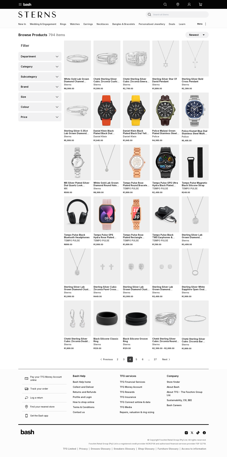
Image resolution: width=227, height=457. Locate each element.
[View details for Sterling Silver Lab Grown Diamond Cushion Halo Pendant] (195, 214)
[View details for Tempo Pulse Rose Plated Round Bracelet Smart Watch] (136, 162)
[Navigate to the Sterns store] (37, 14)
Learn (182, 24)
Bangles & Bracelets (123, 24)
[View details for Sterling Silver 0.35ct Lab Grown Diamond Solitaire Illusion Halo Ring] (77, 110)
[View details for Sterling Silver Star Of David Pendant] (165, 58)
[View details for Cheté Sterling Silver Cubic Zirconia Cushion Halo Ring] (106, 58)
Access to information (194, 448)
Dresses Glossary (101, 448)
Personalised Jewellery (152, 24)
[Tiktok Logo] (198, 434)
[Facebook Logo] (204, 434)
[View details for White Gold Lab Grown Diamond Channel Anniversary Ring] (77, 58)
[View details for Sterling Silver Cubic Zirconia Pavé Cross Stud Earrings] (106, 266)
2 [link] (117, 359)
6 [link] (142, 359)
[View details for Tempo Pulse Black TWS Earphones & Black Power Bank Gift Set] (165, 214)
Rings (63, 24)
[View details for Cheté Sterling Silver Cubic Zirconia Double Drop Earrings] (77, 318)
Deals (172, 24)
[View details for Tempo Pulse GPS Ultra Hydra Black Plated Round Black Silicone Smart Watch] (165, 162)
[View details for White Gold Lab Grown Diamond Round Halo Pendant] (106, 162)
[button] (177, 4)
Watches (75, 24)
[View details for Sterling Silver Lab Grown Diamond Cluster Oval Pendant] (77, 266)
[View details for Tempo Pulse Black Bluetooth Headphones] (77, 214)
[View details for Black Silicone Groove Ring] (136, 318)
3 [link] (124, 359)
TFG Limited (69, 448)
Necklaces (103, 24)
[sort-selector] (197, 35)
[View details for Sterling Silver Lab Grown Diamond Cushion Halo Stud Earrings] (165, 266)
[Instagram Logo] (186, 434)
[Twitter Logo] (192, 434)
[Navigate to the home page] (27, 4)
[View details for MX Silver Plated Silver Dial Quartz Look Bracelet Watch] (77, 162)
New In (22, 24)
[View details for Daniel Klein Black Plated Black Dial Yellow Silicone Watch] (136, 110)
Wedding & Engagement (43, 24)
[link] (106, 359)
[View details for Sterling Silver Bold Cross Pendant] (195, 58)
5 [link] (136, 359)
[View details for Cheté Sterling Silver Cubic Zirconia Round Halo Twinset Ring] (165, 318)
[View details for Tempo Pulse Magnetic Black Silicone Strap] (195, 162)
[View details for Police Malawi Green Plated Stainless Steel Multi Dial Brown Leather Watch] (165, 110)
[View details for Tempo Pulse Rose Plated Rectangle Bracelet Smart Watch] (136, 214)
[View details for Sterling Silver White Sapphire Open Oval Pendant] (195, 266)
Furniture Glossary (168, 448)
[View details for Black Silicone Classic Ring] (106, 318)
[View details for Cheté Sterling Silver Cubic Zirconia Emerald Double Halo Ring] (136, 58)
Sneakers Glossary (124, 448)
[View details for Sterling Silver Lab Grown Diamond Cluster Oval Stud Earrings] (136, 266)
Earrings (88, 24)
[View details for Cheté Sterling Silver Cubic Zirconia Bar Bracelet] (195, 318)
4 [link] (130, 359)
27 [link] (155, 359)
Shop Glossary (146, 448)
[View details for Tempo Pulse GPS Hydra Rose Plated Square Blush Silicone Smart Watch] (106, 214)
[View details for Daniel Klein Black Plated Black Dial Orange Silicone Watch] (106, 110)
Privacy (83, 448)
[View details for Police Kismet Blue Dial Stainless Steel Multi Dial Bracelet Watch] (195, 110)
